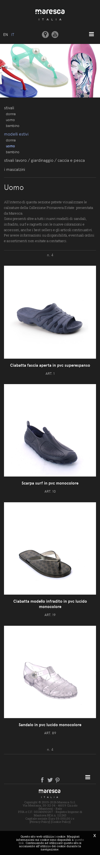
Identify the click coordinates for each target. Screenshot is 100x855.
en (5, 34)
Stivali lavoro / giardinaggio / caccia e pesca (44, 160)
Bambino (12, 126)
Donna (11, 114)
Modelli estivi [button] (16, 134)
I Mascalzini (14, 169)
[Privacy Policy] (40, 822)
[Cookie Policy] (61, 822)
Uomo (10, 120)
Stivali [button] (9, 107)
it (12, 34)
